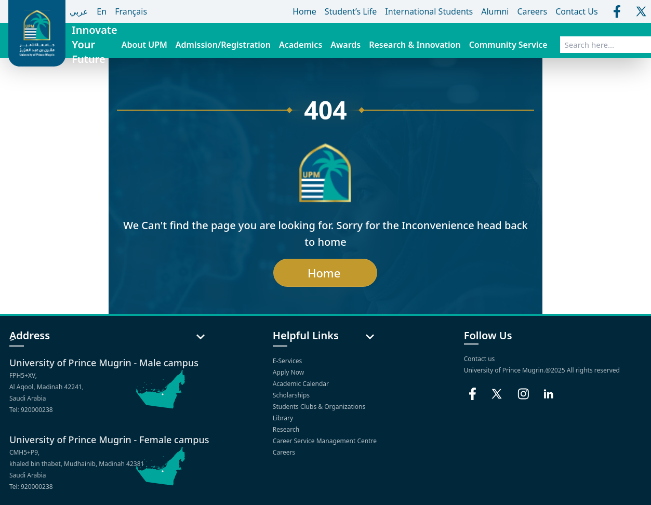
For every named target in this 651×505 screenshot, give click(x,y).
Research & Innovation (414, 44)
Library (284, 418)
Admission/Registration (223, 44)
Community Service (508, 44)
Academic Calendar (301, 383)
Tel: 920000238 (31, 409)
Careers (285, 452)
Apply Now (289, 372)
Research (287, 429)
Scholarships (292, 395)
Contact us (479, 358)
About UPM (144, 44)
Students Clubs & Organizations (320, 406)
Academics (300, 44)
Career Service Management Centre (325, 440)
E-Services (288, 360)
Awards (345, 44)
